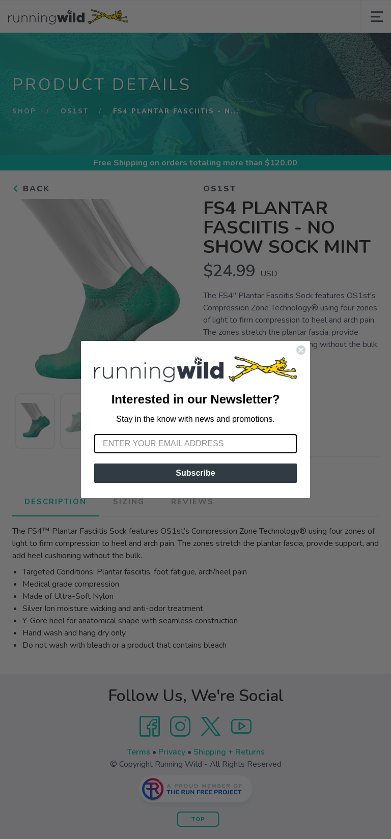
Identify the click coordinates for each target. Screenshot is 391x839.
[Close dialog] (301, 350)
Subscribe (195, 473)
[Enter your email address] (195, 443)
